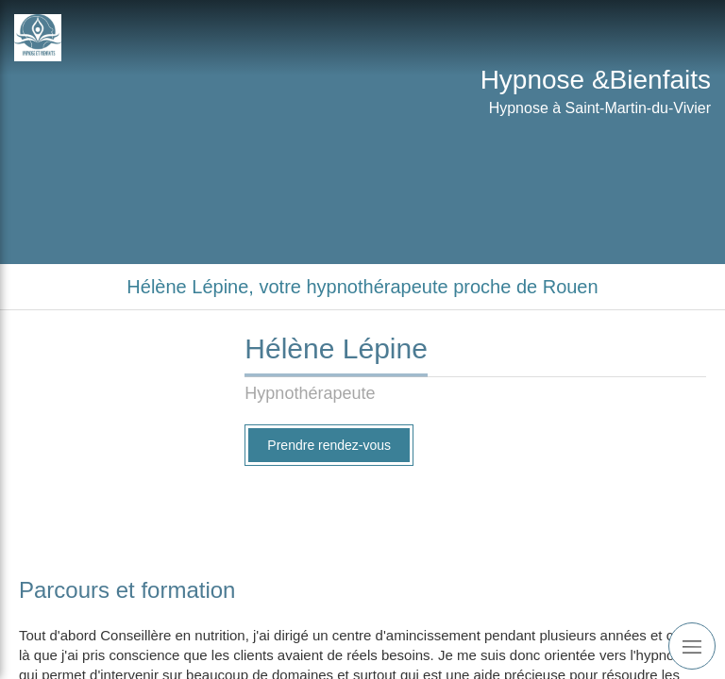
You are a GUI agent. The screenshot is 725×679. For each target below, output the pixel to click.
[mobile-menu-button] (692, 646)
